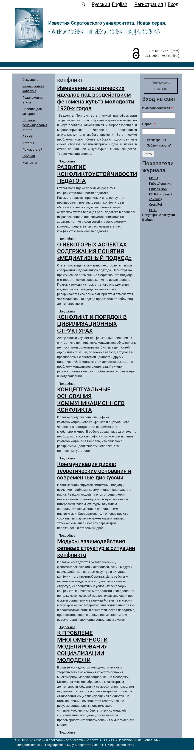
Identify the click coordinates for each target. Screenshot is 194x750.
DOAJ (153, 210)
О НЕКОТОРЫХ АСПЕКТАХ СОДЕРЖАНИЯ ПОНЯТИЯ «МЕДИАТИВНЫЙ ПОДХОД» (94, 251)
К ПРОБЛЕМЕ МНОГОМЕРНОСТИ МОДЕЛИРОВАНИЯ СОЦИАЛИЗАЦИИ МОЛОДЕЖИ (82, 647)
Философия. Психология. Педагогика (104, 31)
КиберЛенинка (160, 183)
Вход (173, 4)
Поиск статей (33, 149)
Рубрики (29, 156)
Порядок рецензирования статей (35, 125)
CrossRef (155, 204)
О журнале (30, 80)
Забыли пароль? (159, 145)
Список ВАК (158, 189)
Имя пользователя (157, 108)
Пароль (149, 124)
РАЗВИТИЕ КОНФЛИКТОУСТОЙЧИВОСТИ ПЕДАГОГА (97, 174)
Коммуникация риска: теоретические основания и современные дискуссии (94, 471)
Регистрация (148, 4)
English (119, 4)
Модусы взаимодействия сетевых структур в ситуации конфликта (96, 548)
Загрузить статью (161, 86)
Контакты (30, 162)
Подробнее (67, 161)
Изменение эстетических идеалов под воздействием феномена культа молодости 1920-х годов (95, 98)
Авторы (28, 143)
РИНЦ (153, 178)
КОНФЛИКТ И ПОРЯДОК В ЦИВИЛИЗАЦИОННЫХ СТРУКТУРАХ (92, 324)
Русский (101, 4)
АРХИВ (28, 136)
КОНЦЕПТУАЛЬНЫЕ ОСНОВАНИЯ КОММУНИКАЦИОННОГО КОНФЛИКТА (91, 399)
